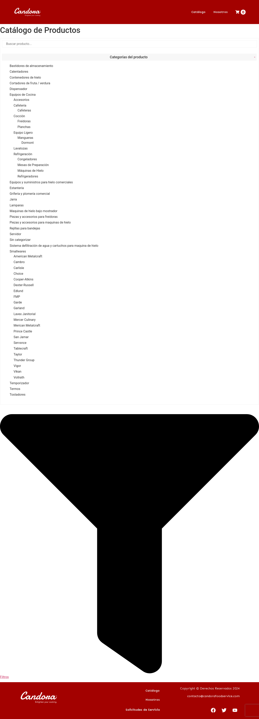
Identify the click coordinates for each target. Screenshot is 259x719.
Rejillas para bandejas (25, 228)
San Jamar (21, 337)
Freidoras (24, 121)
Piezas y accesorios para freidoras (34, 217)
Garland (19, 308)
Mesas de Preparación (33, 165)
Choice (18, 274)
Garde (18, 302)
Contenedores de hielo (25, 77)
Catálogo (198, 12)
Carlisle (19, 268)
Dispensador (18, 89)
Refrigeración (23, 154)
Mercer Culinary (25, 320)
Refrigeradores (28, 176)
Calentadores (19, 71)
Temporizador (19, 383)
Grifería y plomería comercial (30, 194)
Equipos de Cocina (23, 94)
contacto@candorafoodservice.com (213, 696)
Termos (15, 389)
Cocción (19, 116)
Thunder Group (24, 360)
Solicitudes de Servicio (143, 710)
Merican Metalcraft (27, 325)
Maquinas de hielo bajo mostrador (33, 211)
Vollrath (19, 377)
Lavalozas (21, 148)
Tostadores (17, 394)
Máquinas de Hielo (31, 171)
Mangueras (25, 138)
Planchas (24, 127)
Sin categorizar (20, 240)
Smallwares (18, 251)
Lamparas (17, 205)
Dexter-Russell (24, 285)
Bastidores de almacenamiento (31, 66)
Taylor (18, 354)
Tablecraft (21, 348)
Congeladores (27, 159)
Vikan (17, 371)
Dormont (27, 143)
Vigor (17, 366)
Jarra (13, 199)
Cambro (19, 262)
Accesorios (21, 100)
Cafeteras (24, 110)
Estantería (17, 188)
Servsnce (20, 343)
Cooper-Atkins (23, 279)
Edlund (18, 291)
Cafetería (20, 105)
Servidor (15, 234)
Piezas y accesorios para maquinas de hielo (40, 222)
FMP (17, 297)
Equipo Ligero (23, 133)
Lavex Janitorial (25, 314)
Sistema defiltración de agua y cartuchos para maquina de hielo (54, 246)
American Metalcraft (28, 256)
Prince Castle (23, 331)
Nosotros (220, 12)
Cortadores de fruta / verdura (30, 83)
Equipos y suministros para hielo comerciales (41, 182)
